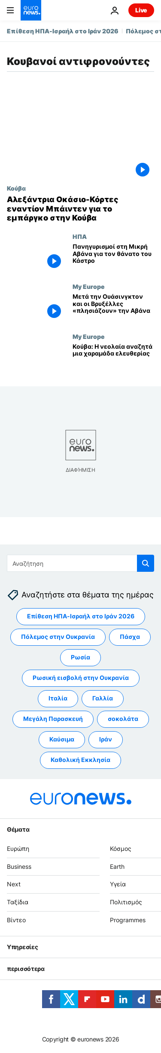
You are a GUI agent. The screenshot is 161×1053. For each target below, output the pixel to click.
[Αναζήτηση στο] (80, 563)
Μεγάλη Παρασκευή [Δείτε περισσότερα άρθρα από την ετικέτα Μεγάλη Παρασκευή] (53, 718)
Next (14, 884)
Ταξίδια (17, 902)
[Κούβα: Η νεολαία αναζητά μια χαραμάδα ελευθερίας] (113, 358)
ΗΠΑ (80, 236)
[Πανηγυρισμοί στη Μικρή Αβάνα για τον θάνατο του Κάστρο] (113, 258)
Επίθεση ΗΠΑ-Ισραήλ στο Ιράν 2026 (62, 31)
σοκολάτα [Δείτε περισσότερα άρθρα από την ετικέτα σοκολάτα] (123, 718)
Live (141, 10)
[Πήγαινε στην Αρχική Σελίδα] (31, 10)
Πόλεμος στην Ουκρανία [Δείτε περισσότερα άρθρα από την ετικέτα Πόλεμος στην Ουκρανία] (58, 636)
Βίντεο (16, 919)
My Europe (89, 286)
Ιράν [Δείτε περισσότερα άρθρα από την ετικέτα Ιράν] (105, 739)
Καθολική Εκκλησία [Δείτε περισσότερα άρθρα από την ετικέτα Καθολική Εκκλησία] (80, 759)
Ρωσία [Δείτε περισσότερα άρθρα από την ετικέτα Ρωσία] (80, 657)
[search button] (145, 563)
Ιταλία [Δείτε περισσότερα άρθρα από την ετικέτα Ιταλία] (58, 698)
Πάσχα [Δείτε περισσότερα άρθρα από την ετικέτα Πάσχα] (130, 636)
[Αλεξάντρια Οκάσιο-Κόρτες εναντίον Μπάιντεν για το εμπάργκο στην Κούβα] (80, 209)
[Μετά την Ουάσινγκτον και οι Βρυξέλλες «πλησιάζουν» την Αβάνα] (113, 308)
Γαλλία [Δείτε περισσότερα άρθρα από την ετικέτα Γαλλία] (102, 698)
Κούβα (16, 188)
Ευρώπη (18, 848)
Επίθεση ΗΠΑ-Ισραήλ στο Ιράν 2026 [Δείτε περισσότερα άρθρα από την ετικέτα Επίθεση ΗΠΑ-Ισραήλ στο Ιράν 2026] (80, 616)
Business (19, 866)
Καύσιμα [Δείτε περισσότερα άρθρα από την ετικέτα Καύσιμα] (61, 739)
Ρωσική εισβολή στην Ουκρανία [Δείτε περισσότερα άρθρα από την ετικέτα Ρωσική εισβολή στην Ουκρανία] (81, 677)
